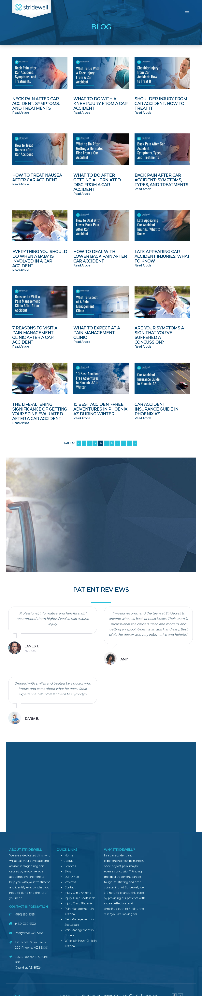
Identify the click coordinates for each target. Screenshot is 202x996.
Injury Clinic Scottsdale (80, 898)
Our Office (72, 877)
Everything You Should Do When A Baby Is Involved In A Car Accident (39, 258)
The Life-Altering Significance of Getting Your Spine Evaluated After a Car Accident (39, 411)
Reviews (70, 882)
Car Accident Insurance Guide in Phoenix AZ (156, 409)
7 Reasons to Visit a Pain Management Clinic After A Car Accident (34, 335)
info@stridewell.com (29, 933)
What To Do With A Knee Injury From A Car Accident (100, 104)
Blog (68, 871)
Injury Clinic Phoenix (78, 903)
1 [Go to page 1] (84, 443)
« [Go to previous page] (78, 443)
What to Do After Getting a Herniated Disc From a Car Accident (97, 182)
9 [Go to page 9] (129, 443)
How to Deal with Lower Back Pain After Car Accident (100, 256)
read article (20, 112)
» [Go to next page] (135, 443)
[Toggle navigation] (187, 11)
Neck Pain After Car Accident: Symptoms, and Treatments (36, 104)
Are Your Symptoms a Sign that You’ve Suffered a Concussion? (159, 335)
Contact (70, 887)
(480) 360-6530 (25, 924)
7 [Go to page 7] (118, 443)
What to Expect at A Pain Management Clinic (96, 333)
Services (70, 866)
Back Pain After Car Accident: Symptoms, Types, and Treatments (161, 180)
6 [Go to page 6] (112, 443)
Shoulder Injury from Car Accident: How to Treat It (161, 104)
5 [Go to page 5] (106, 443)
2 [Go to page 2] (89, 443)
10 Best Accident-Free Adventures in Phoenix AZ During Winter (100, 409)
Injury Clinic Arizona (78, 893)
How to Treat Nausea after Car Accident (37, 177)
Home (69, 855)
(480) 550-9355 (24, 914)
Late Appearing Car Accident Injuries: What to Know (162, 256)
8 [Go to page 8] (123, 443)
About (69, 861)
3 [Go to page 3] (95, 443)
